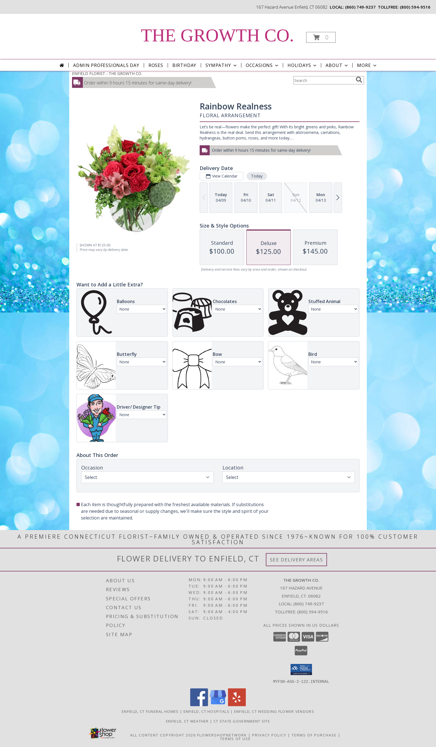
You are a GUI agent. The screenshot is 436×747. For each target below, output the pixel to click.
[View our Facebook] (199, 704)
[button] (321, 37)
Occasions (262, 65)
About (337, 65)
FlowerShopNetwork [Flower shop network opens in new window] (222, 734)
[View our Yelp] (237, 704)
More (367, 65)
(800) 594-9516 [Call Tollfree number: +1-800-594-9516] (312, 611)
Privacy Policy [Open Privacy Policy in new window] (269, 734)
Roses (155, 65)
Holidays (303, 65)
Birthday (184, 65)
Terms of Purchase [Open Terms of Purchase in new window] (314, 734)
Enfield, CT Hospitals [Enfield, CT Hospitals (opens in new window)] (206, 711)
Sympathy (221, 65)
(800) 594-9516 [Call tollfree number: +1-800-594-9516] (415, 7)
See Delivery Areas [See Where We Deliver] (296, 559)
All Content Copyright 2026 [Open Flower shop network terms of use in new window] (163, 734)
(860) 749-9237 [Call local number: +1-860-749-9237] (360, 7)
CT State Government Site (242, 720)
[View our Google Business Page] (218, 704)
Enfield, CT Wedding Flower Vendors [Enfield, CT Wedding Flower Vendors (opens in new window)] (274, 711)
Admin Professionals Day (106, 65)
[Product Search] (323, 80)
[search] (359, 79)
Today (256, 176)
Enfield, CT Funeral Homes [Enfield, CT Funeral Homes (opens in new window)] (150, 711)
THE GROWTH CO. (217, 35)
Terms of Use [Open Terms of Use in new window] (235, 738)
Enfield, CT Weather (187, 720)
